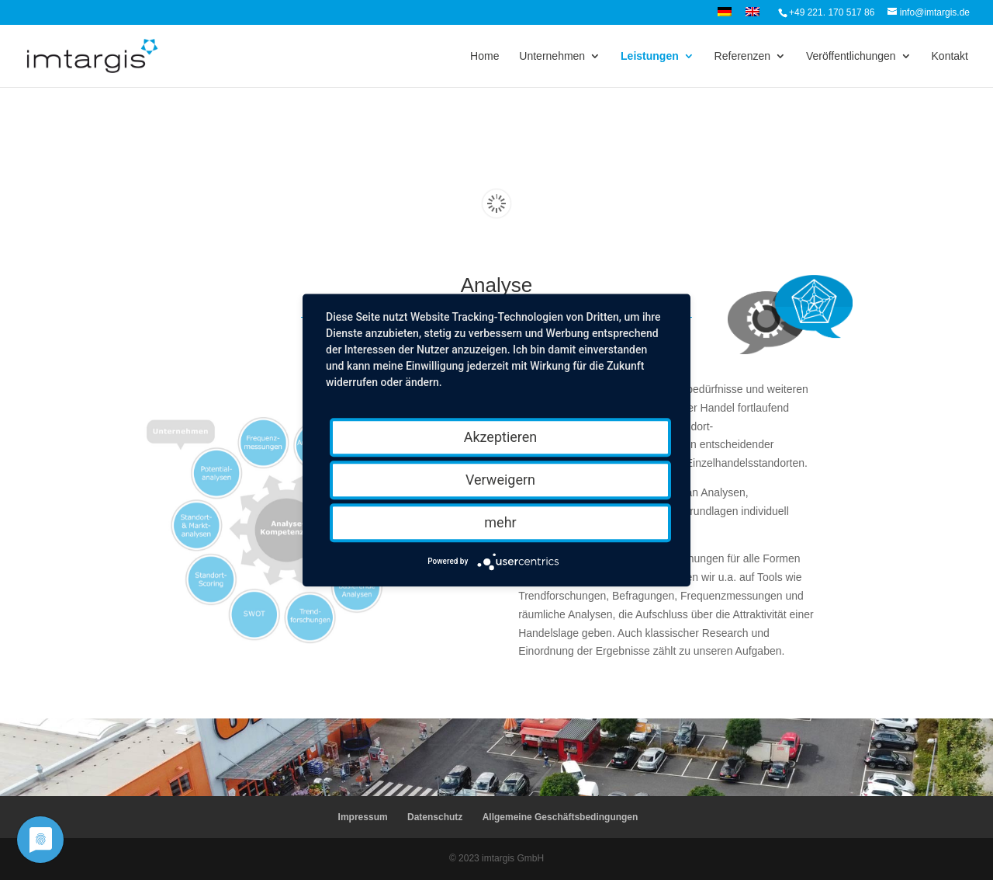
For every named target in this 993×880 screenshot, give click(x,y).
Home (484, 56)
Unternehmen (552, 56)
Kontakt (950, 56)
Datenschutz (434, 817)
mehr (500, 522)
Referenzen (742, 56)
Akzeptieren (501, 437)
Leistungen (650, 56)
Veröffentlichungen (851, 56)
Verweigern (500, 479)
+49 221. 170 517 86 (831, 12)
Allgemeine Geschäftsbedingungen (560, 817)
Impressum (363, 817)
